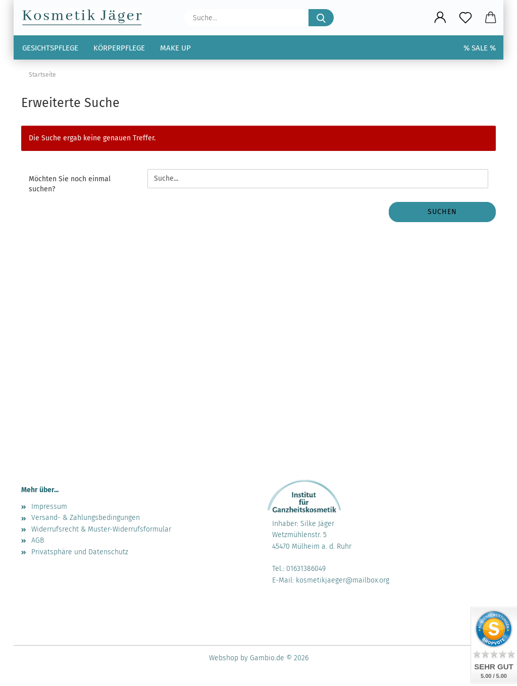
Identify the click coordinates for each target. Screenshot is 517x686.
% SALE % (479, 47)
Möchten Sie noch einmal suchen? (70, 184)
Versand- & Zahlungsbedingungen (85, 517)
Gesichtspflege (50, 47)
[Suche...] (321, 17)
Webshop (223, 658)
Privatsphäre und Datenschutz (79, 552)
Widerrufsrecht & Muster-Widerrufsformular (101, 529)
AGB (37, 540)
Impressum (49, 506)
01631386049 (306, 568)
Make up (175, 47)
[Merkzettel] (465, 17)
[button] (440, 17)
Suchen (442, 211)
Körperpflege (119, 47)
